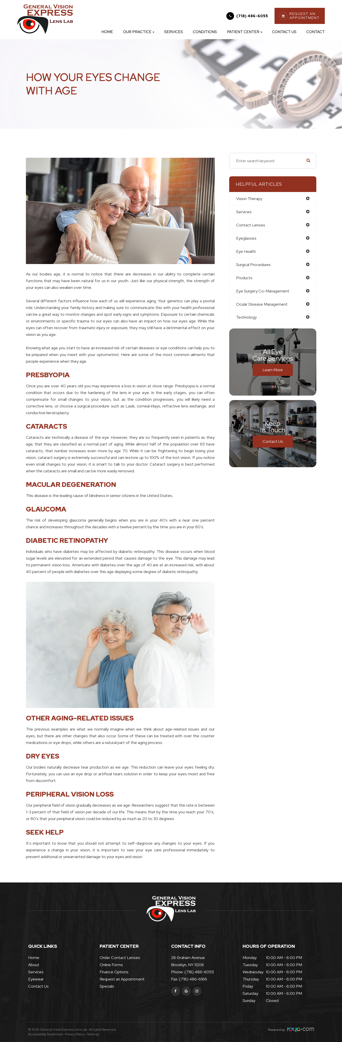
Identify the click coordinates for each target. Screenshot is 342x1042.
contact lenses (250, 225)
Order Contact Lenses (120, 957)
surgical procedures (253, 264)
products (244, 277)
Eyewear (36, 979)
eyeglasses (246, 238)
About (33, 964)
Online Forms (111, 964)
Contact (315, 31)
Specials (107, 986)
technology (246, 317)
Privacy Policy (74, 1034)
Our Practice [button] (138, 31)
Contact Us (284, 31)
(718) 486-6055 (252, 16)
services (244, 211)
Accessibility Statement (45, 1034)
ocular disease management (261, 304)
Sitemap (93, 1034)
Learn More (272, 370)
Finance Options (114, 971)
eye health (246, 251)
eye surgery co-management (262, 291)
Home (107, 31)
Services (173, 31)
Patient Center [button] (244, 31)
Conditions (205, 31)
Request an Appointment (122, 979)
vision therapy (249, 198)
